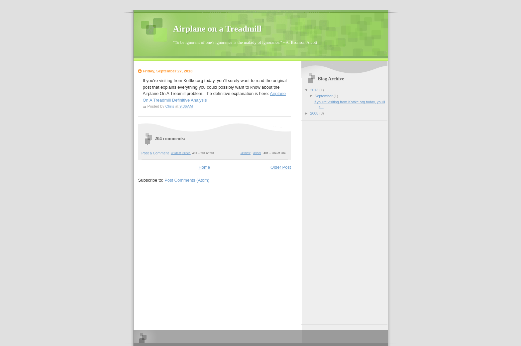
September (324, 96)
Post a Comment (155, 153)
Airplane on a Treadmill (217, 29)
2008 (315, 113)
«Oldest (246, 153)
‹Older (257, 153)
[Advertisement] (331, 220)
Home (204, 167)
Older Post (280, 167)
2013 (315, 90)
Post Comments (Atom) (186, 180)
